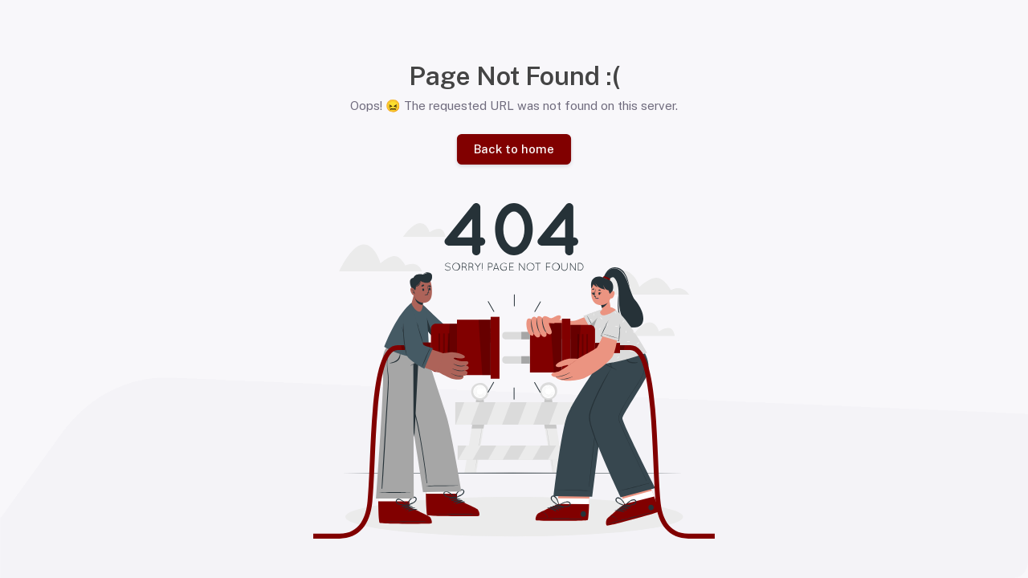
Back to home (514, 149)
